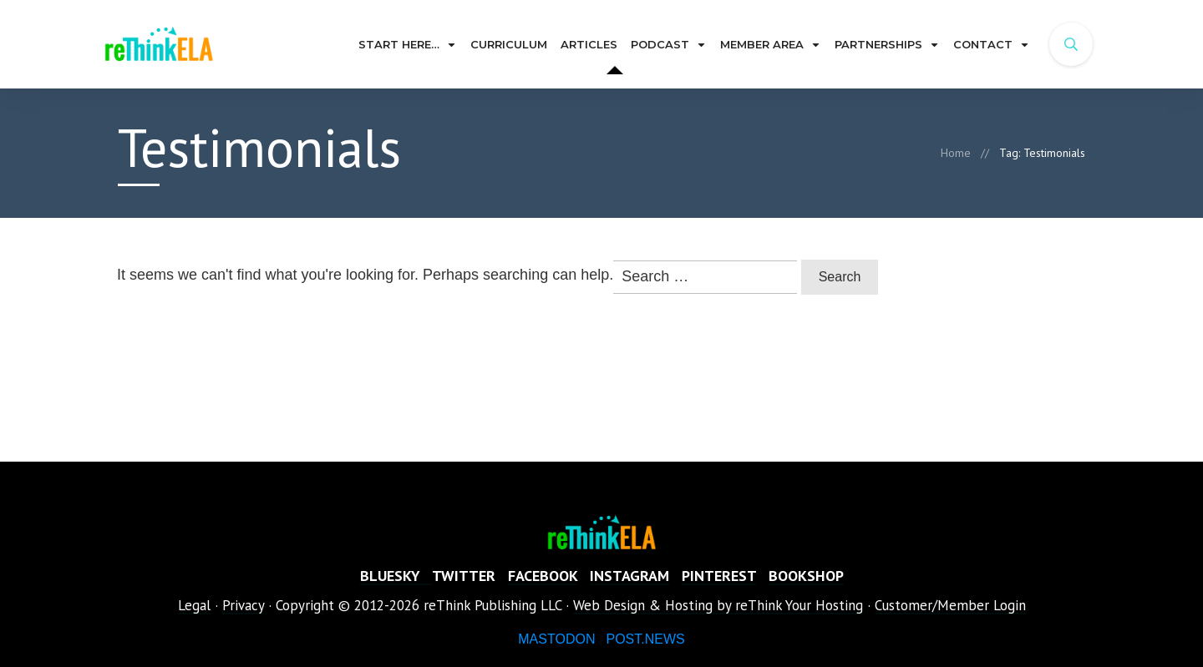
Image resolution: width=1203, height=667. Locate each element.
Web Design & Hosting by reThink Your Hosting (718, 605)
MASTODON (556, 639)
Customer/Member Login (950, 605)
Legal (194, 605)
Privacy (243, 605)
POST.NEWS (645, 639)
